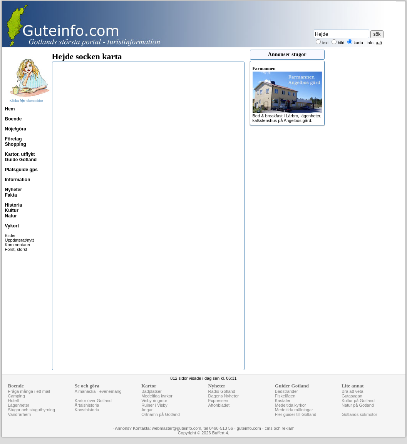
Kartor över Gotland (93, 400)
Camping (16, 396)
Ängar (146, 409)
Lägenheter (19, 405)
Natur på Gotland (358, 405)
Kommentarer (18, 244)
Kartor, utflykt (20, 154)
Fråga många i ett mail (29, 391)
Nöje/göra (15, 129)
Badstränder (286, 391)
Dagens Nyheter (223, 396)
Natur (11, 216)
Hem (10, 109)
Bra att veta (352, 391)
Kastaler (282, 400)
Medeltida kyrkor (157, 396)
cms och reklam (280, 428)
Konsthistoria (87, 409)
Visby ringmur (154, 400)
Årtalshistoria (87, 405)
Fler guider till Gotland (296, 414)
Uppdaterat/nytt (19, 240)
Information (17, 179)
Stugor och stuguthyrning (31, 409)
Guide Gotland (21, 159)
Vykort (12, 226)
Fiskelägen (285, 396)
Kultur (11, 210)
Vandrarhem (19, 414)
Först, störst (16, 249)
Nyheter (13, 189)
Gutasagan (352, 396)
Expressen (218, 400)
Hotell (13, 400)
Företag (13, 139)
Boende (13, 119)
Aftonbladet (218, 405)
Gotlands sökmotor (359, 414)
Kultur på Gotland (358, 400)
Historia (13, 205)
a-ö (379, 42)
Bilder (10, 235)
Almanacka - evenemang (98, 391)
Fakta (11, 195)
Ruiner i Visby (154, 405)
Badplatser (151, 391)
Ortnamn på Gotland (160, 414)
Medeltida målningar (294, 409)
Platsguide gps (21, 169)
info (370, 42)
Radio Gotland (221, 391)
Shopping (15, 144)
